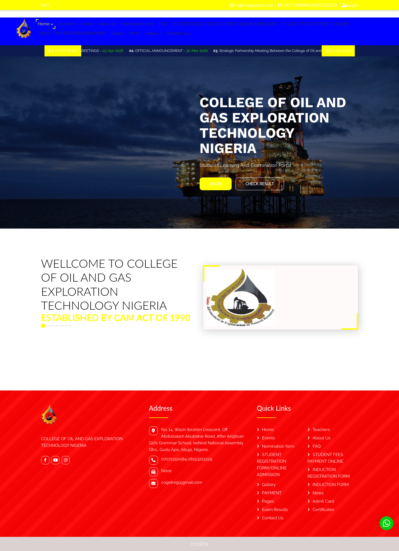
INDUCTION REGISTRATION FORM (72, 33)
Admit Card (321, 501)
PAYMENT (269, 492)
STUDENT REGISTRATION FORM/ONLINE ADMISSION (224, 23)
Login (350, 4)
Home (45, 23)
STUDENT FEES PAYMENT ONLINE (315, 23)
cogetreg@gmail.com (251, 4)
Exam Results (272, 509)
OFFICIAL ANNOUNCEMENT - (173, 51)
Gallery (117, 33)
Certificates (321, 509)
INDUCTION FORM (328, 484)
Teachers (67, 23)
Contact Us (178, 33)
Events (87, 23)
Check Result (259, 184)
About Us (108, 23)
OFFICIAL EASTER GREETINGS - (88, 51)
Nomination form (138, 23)
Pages (153, 33)
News (134, 33)
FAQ (163, 23)
